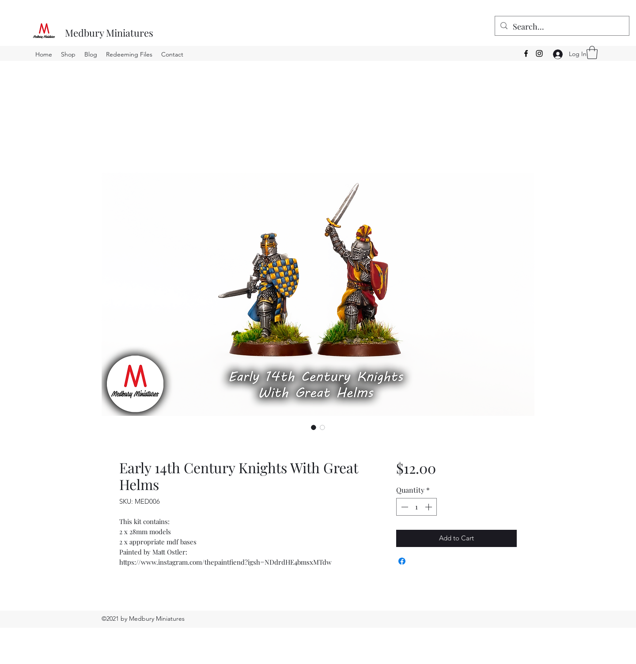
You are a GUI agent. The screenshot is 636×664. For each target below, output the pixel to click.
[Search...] (561, 27)
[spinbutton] (416, 506)
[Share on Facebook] (402, 561)
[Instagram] (539, 53)
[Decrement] (404, 506)
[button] (592, 52)
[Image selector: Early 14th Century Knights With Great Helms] (313, 427)
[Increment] (429, 506)
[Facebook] (526, 53)
